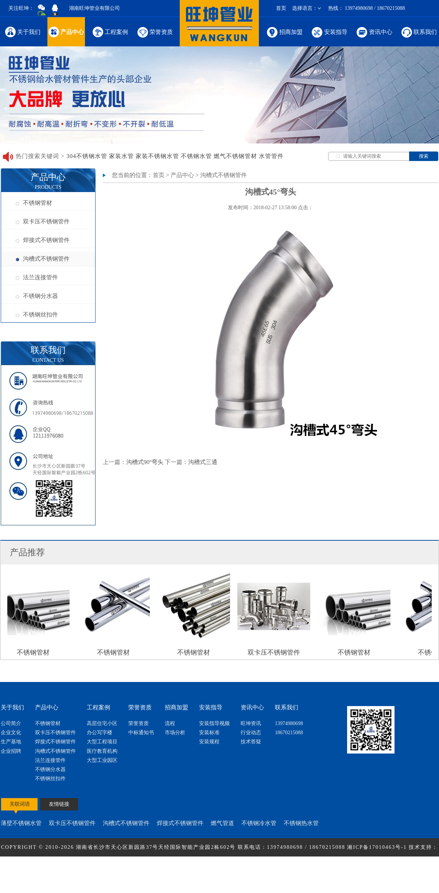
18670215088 (289, 732)
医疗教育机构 (102, 751)
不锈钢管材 (34, 203)
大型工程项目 (102, 741)
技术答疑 (251, 741)
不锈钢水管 (196, 156)
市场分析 (175, 732)
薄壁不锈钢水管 (21, 823)
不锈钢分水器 (37, 296)
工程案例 (110, 31)
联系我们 (418, 31)
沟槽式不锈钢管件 (43, 259)
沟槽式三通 (202, 462)
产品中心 (66, 31)
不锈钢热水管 (301, 823)
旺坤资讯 (251, 723)
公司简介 (11, 723)
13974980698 (289, 723)
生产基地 (11, 741)
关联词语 (19, 804)
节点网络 (206, 865)
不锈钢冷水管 (258, 823)
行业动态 (251, 732)
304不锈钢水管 (86, 156)
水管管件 (271, 156)
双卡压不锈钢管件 (43, 221)
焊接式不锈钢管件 (43, 240)
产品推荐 (27, 552)
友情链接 (59, 804)
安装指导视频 (214, 723)
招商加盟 (284, 31)
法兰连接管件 (37, 277)
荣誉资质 (154, 31)
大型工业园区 (102, 760)
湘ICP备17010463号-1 (378, 847)
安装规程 (209, 741)
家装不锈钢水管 (157, 156)
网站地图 (232, 865)
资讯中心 (374, 31)
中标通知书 (141, 732)
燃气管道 (222, 823)
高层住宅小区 (102, 723)
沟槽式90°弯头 (144, 462)
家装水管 (121, 156)
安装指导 (329, 31)
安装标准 (209, 732)
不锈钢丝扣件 (37, 314)
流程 (170, 723)
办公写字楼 (99, 732)
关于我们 (22, 31)
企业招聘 (11, 751)
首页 (281, 8)
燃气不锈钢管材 (235, 156)
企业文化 (11, 732)
